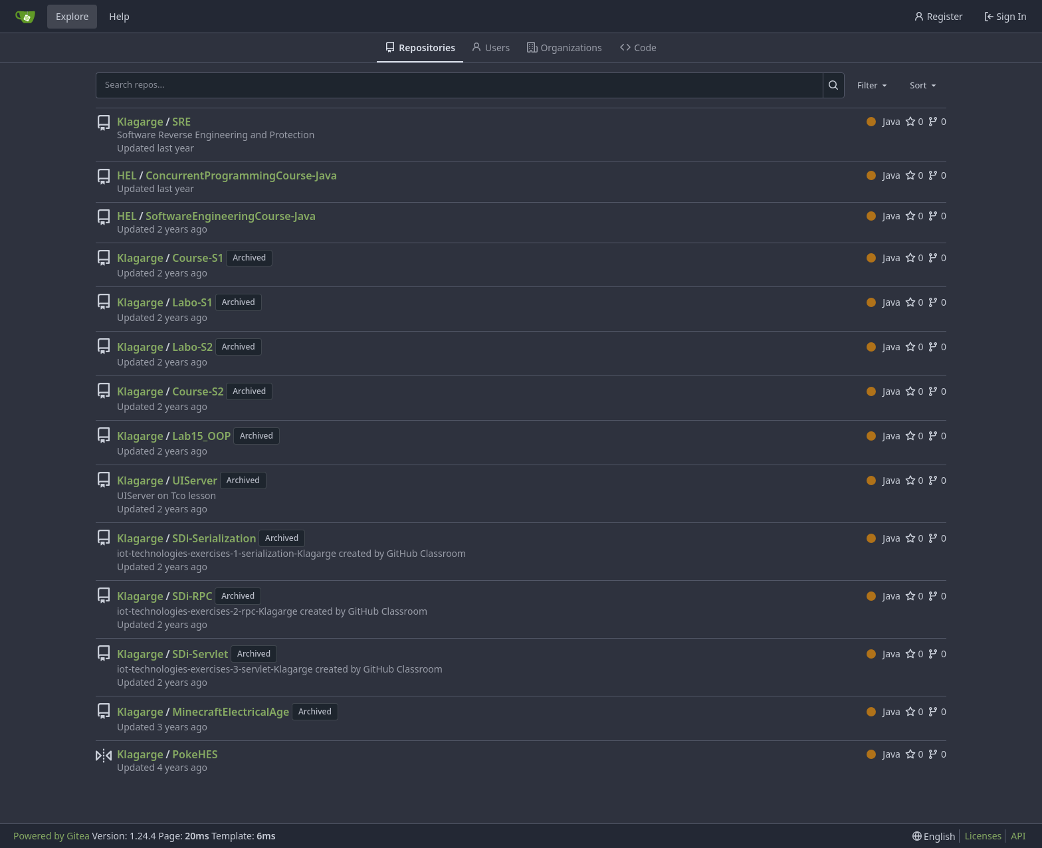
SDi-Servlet (200, 654)
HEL (127, 175)
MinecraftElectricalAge (230, 711)
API (1018, 835)
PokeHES (194, 754)
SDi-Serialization (214, 538)
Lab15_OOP (201, 436)
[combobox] (873, 85)
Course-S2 (198, 391)
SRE (181, 121)
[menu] (934, 836)
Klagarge (140, 121)
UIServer (194, 480)
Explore (72, 16)
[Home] (25, 17)
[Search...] (834, 85)
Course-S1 (198, 258)
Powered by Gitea (51, 835)
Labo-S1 (192, 302)
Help (119, 16)
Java (883, 121)
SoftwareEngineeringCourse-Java (231, 216)
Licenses (983, 835)
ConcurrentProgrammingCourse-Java (241, 175)
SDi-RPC (192, 596)
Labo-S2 (192, 347)
